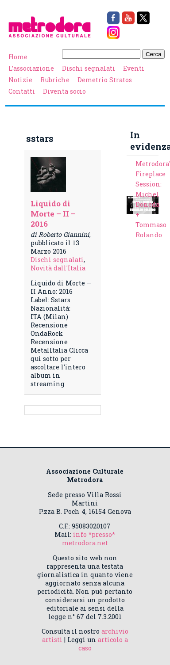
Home (17, 57)
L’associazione (31, 68)
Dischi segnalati (88, 68)
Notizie (20, 80)
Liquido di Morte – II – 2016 (53, 213)
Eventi (133, 68)
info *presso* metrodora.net (89, 538)
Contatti (21, 91)
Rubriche (55, 80)
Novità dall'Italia (58, 268)
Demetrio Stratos (104, 80)
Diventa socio (64, 91)
